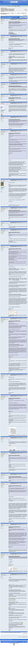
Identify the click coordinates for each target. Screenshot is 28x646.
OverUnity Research (3, 13)
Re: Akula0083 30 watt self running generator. (16, 63)
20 (15, 15)
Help (3, 4)
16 (12, 15)
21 (16, 15)
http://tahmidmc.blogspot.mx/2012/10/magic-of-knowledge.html (18, 295)
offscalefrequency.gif (12, 435)
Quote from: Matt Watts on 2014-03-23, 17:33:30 (15, 97)
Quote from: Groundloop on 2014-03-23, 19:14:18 (15, 476)
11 (8, 15)
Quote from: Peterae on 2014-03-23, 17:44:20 (14, 119)
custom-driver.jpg (11, 450)
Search (6, 4)
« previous (24, 15)
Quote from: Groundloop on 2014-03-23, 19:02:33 (15, 485)
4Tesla (3, 117)
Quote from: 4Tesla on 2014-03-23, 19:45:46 (14, 556)
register (19, 6)
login (15, 6)
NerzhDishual (4, 574)
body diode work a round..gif (13, 571)
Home (1, 4)
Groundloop (4, 131)
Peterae (3, 103)
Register (11, 4)
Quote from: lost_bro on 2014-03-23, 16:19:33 (14, 21)
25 (19, 15)
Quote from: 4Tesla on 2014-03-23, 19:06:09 (14, 455)
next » (27, 15)
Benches (8, 13)
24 (18, 15)
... (20, 15)
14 (10, 15)
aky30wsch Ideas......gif (12, 315)
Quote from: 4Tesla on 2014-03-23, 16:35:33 (14, 38)
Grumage (12, 13)
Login (8, 4)
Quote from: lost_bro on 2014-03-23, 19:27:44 (14, 526)
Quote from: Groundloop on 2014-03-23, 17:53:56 (15, 248)
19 (14, 15)
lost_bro (3, 375)
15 (11, 15)
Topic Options (23, 17)
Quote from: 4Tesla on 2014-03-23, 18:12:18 (14, 232)
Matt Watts (3, 64)
